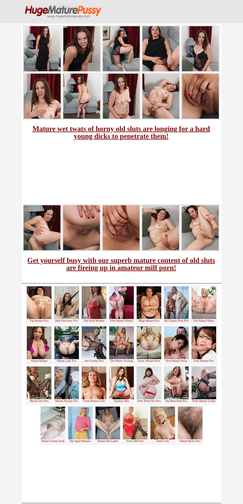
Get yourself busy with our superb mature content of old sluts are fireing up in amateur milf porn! (121, 264)
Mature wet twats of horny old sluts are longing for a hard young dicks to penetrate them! (121, 132)
